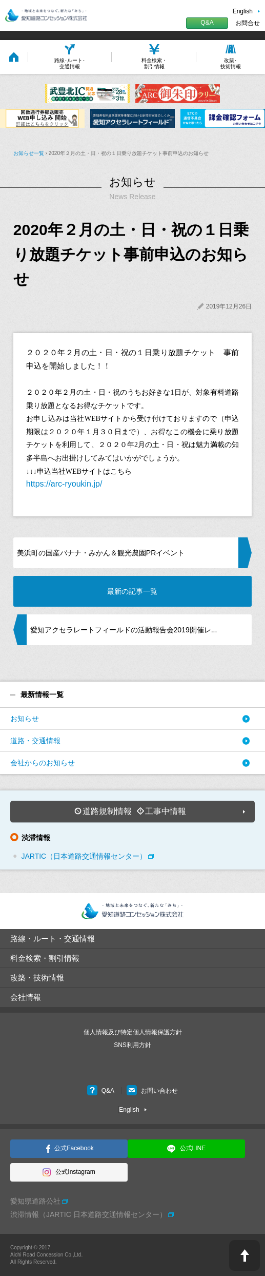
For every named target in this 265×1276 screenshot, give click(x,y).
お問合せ (247, 23)
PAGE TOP (244, 1255)
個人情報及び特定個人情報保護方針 (133, 1032)
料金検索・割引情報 (44, 958)
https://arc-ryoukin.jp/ (64, 483)
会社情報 (25, 997)
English (243, 11)
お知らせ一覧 (28, 153)
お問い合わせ (152, 1090)
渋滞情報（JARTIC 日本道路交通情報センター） (88, 1214)
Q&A (206, 22)
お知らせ (24, 718)
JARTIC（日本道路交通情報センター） (84, 856)
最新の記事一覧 (132, 591)
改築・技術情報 (37, 977)
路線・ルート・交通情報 (52, 938)
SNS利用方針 (132, 1045)
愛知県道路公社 (35, 1201)
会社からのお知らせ (42, 763)
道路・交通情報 (35, 741)
